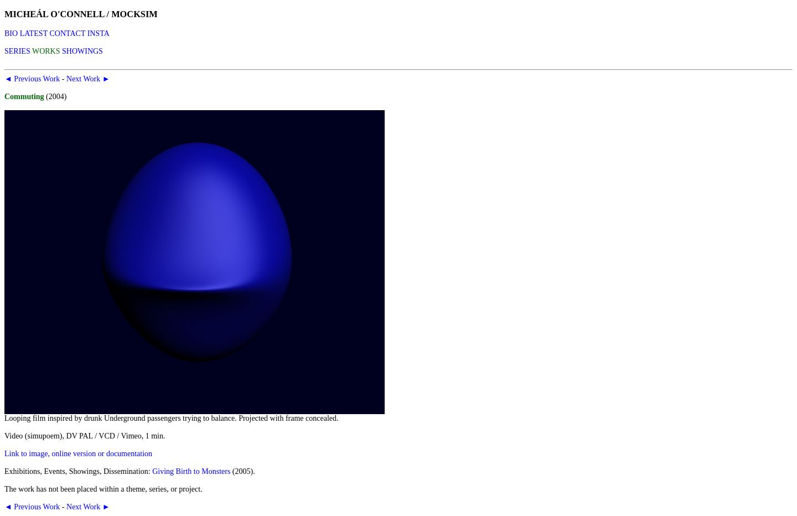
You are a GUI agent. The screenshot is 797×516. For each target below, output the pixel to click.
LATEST (34, 33)
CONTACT (67, 33)
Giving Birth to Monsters (191, 471)
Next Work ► (88, 79)
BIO (11, 33)
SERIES (17, 51)
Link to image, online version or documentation (78, 454)
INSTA (98, 33)
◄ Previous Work (32, 79)
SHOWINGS (82, 51)
